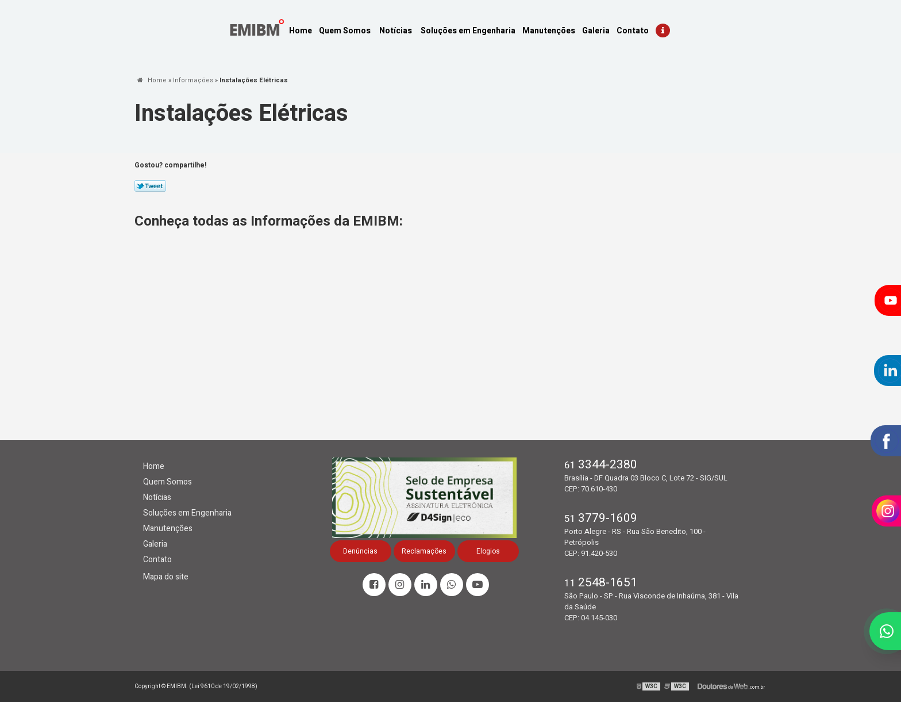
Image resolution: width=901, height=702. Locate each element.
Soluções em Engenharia (468, 31)
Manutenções (548, 31)
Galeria (596, 31)
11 (600, 583)
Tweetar (150, 186)
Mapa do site (165, 577)
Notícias (395, 31)
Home (300, 31)
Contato (633, 31)
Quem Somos (345, 31)
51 (600, 519)
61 (600, 465)
